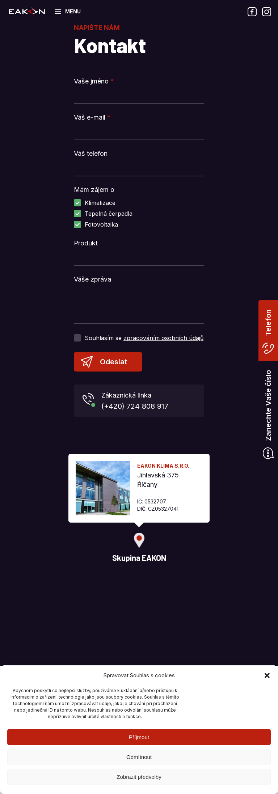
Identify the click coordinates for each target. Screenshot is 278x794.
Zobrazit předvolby (139, 777)
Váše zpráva (92, 279)
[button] (267, 675)
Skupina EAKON (27, 11)
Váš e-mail (92, 117)
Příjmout (139, 737)
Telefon (268, 322)
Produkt (86, 243)
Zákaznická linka (150, 401)
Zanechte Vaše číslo (268, 405)
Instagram (266, 11)
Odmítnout (139, 757)
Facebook (252, 11)
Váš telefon (91, 153)
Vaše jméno (94, 81)
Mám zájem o (94, 189)
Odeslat (113, 361)
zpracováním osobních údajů (163, 338)
